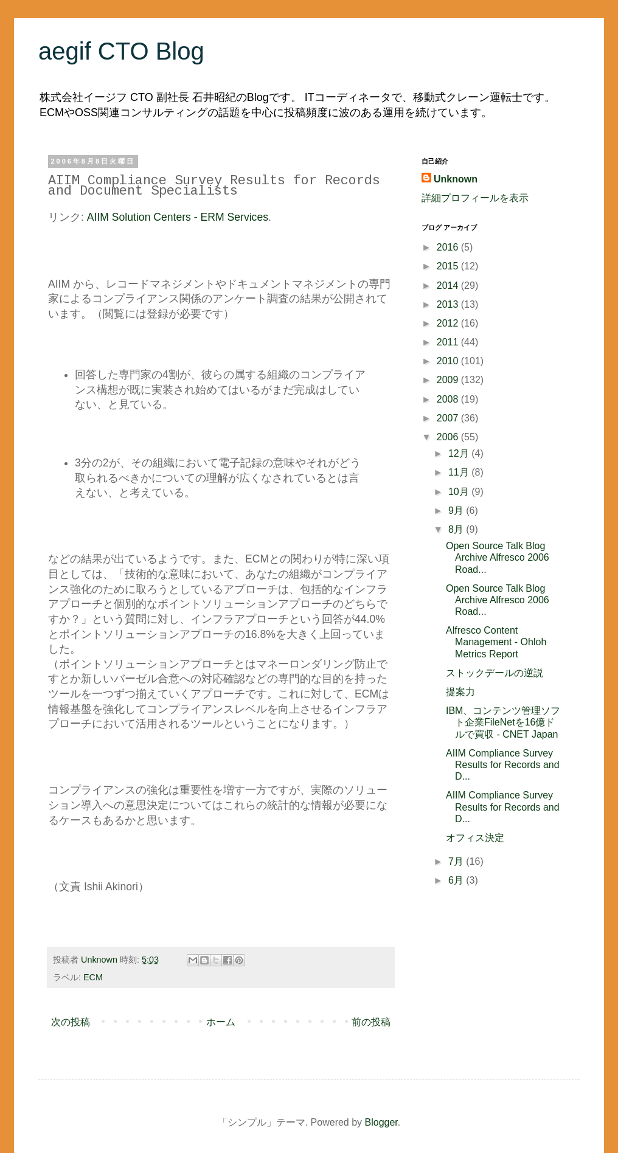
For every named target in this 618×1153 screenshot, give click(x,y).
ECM (93, 977)
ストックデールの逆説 (494, 673)
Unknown (455, 179)
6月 (457, 880)
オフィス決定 (475, 838)
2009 (449, 380)
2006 (449, 437)
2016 (449, 247)
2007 (449, 418)
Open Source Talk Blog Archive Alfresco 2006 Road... (497, 557)
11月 (459, 472)
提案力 (460, 692)
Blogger (381, 1122)
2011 (449, 342)
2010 (449, 361)
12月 (459, 453)
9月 (457, 510)
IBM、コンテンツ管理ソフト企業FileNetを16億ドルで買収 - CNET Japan (503, 722)
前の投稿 (371, 1022)
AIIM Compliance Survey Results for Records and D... (503, 764)
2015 (449, 266)
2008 (449, 399)
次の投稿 (70, 1022)
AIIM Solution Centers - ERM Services (177, 217)
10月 (459, 491)
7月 (457, 861)
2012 (449, 323)
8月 (457, 529)
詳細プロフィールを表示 (475, 198)
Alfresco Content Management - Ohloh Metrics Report (496, 642)
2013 (449, 304)
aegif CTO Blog (121, 51)
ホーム (220, 1022)
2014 (449, 285)
